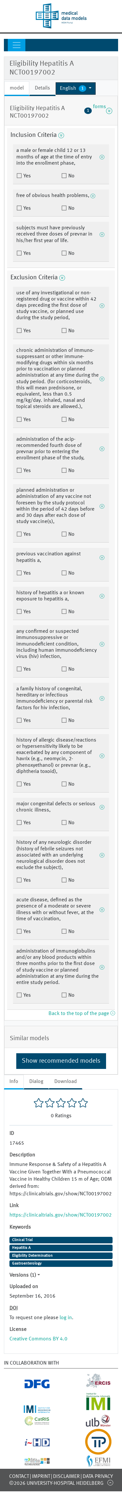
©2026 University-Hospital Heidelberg (56, 1483)
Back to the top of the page (81, 1013)
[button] (76, 88)
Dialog (36, 1081)
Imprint (41, 1476)
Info (13, 1081)
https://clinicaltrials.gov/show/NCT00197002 (60, 1215)
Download (65, 1081)
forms (98, 110)
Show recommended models (61, 1061)
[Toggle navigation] (16, 45)
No (71, 176)
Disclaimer (66, 1476)
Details (42, 88)
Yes (26, 176)
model (17, 88)
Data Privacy (98, 1476)
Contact (19, 1476)
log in (66, 1317)
